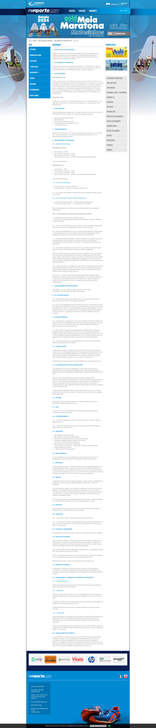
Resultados (33, 61)
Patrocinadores (34, 90)
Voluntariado (111, 140)
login (126, 10)
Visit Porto (110, 107)
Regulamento (34, 72)
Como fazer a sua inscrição (115, 116)
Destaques (33, 49)
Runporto (93, 10)
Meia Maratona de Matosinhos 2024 (62, 40)
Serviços (82, 10)
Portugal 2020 (111, 111)
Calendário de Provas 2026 (115, 78)
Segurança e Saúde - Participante (117, 92)
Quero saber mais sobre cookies (98, 726)
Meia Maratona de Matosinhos (45, 40)
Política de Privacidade (114, 121)
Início (30, 40)
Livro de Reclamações (113, 131)
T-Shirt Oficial (34, 67)
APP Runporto (111, 88)
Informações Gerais (35, 55)
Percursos (33, 84)
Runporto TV (110, 97)
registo (122, 10)
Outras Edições (34, 95)
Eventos (72, 10)
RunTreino (110, 102)
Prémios (32, 78)
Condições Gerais (112, 126)
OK (109, 726)
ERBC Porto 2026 (111, 83)
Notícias (109, 135)
